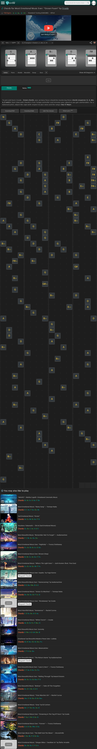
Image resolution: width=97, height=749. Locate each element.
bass (41, 72)
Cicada (65, 8)
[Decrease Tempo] (2, 42)
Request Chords (25, 576)
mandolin (27, 72)
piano (13, 72)
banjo (34, 72)
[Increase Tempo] (18, 42)
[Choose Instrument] (46, 72)
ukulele (20, 72)
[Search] (88, 3)
